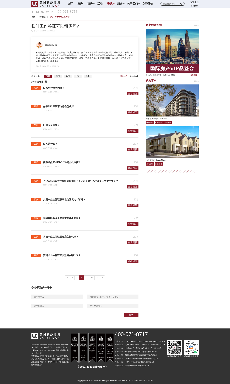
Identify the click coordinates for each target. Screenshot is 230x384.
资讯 (110, 3)
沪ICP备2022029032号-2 (128, 380)
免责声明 (141, 380)
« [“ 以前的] (67, 278)
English (194, 6)
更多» (196, 26)
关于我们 (132, 3)
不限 (48, 76)
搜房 (80, 3)
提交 (131, 315)
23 (97, 278)
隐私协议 (149, 380)
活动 (100, 3)
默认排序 (123, 76)
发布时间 (134, 76)
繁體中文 (194, 2)
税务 (88, 76)
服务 (119, 3)
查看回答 (132, 93)
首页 (70, 3)
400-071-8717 (66, 11)
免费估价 (147, 3)
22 (92, 278)
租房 (90, 3)
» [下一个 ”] (102, 278)
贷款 (78, 76)
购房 (68, 76)
